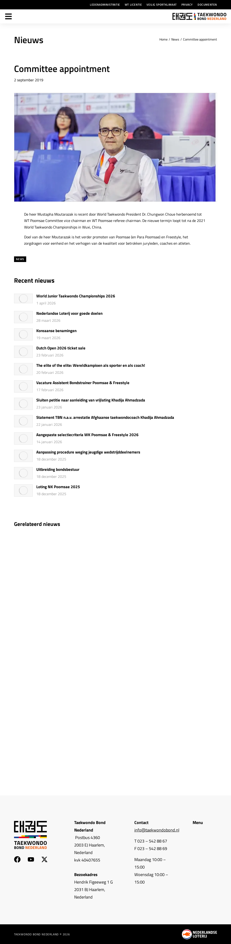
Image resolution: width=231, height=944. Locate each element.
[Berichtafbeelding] (23, 298)
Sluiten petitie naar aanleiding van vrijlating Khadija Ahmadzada (90, 400)
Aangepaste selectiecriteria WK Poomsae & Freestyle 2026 (87, 435)
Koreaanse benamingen (56, 330)
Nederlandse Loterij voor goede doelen (69, 313)
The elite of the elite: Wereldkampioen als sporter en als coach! (90, 365)
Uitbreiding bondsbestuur (57, 469)
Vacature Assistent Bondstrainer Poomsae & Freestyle (82, 383)
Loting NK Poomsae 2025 (58, 487)
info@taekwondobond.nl (156, 830)
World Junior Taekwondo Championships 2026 (75, 296)
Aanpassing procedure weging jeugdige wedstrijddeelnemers (88, 452)
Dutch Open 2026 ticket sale (60, 348)
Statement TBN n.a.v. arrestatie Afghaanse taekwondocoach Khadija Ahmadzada (105, 417)
